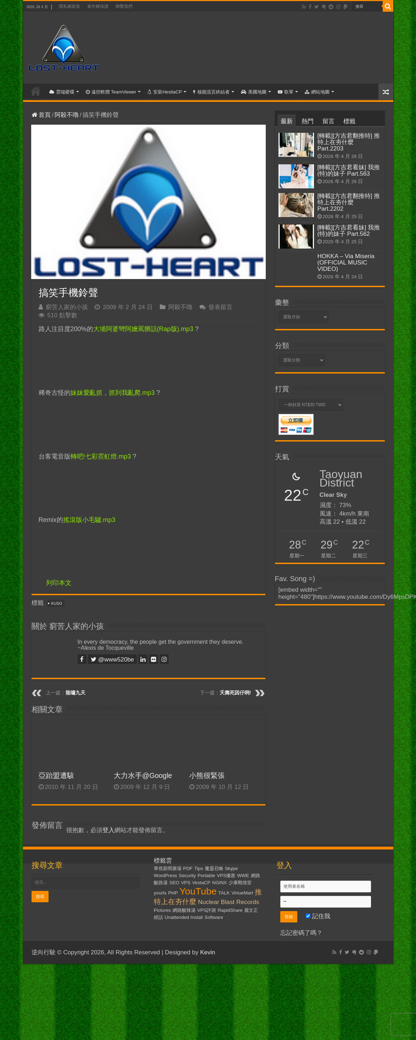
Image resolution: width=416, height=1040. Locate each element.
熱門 (308, 121)
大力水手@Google (143, 775)
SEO (174, 882)
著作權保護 (97, 6)
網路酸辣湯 (184, 910)
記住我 (318, 916)
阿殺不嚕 (67, 115)
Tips (198, 868)
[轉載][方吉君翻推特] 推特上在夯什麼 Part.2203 (348, 142)
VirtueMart (242, 893)
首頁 (36, 91)
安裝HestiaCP (164, 92)
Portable (206, 875)
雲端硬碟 (61, 92)
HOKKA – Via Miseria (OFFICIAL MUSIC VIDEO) (346, 262)
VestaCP (201, 882)
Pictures (162, 910)
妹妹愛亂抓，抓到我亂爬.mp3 (113, 392)
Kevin (207, 952)
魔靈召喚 (214, 868)
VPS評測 (206, 910)
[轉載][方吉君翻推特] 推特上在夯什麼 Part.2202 (348, 202)
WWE (243, 875)
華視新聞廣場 (167, 868)
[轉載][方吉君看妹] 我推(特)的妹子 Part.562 (348, 230)
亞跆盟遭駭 (56, 775)
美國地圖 (253, 92)
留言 (328, 121)
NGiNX (219, 882)
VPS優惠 (226, 875)
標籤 (349, 121)
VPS (186, 882)
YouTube (198, 891)
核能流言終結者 (211, 92)
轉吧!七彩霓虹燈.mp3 (101, 456)
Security (187, 875)
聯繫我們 (124, 6)
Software (213, 917)
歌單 (285, 92)
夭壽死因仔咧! (235, 692)
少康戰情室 (240, 882)
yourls (160, 893)
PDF (188, 868)
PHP (173, 893)
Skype (231, 868)
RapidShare (230, 910)
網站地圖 (317, 92)
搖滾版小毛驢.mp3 (89, 519)
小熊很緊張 (207, 775)
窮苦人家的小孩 (67, 307)
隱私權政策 (69, 6)
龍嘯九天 (75, 692)
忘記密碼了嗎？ (301, 933)
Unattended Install (184, 917)
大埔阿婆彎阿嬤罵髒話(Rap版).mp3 (143, 329)
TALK (224, 893)
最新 (287, 121)
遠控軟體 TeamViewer (111, 92)
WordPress (165, 875)
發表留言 (220, 307)
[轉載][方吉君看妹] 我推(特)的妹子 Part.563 (348, 170)
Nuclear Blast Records (228, 901)
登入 (108, 830)
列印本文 (59, 582)
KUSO (56, 603)
